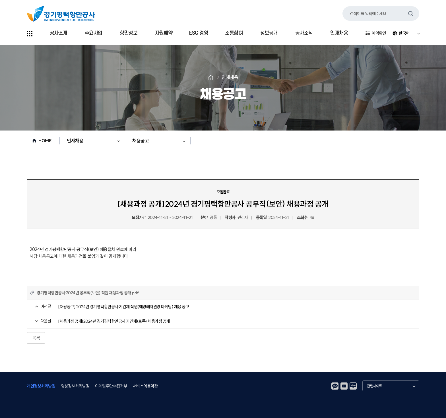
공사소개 (58, 33)
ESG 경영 (198, 33)
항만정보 (128, 33)
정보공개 (269, 33)
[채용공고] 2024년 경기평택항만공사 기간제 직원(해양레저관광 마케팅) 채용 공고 (123, 306)
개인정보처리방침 (41, 385)
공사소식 (304, 33)
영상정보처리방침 (75, 385)
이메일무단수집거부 (111, 385)
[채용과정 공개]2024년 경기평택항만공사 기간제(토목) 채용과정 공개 (114, 321)
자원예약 (164, 33)
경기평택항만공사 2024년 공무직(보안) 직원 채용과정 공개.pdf (88, 292)
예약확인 (375, 33)
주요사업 (93, 33)
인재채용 (339, 33)
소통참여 (234, 33)
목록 (36, 338)
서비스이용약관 (145, 385)
